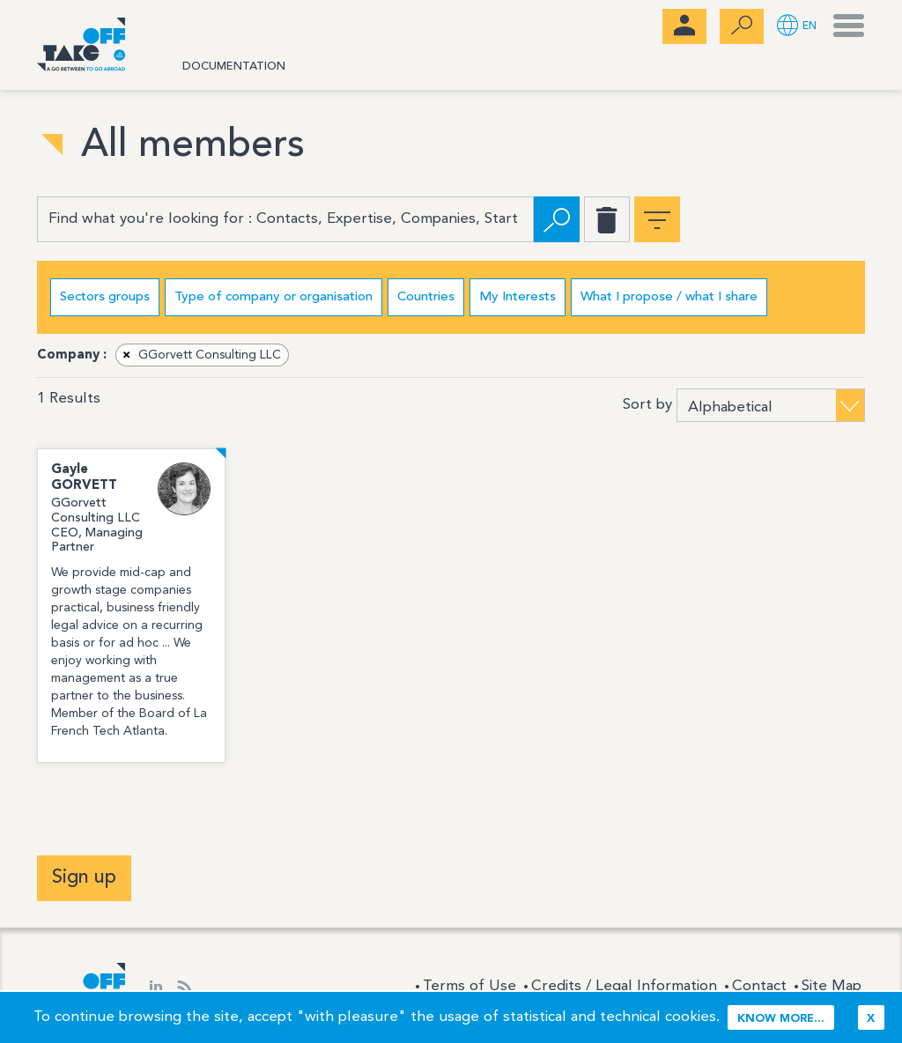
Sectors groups (105, 297)
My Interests (517, 297)
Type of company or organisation (273, 297)
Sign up (84, 877)
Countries (426, 297)
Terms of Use (469, 986)
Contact (759, 986)
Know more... (780, 1019)
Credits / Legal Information (624, 986)
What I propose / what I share (669, 297)
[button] (797, 26)
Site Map (831, 986)
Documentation (233, 66)
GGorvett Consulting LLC (199, 355)
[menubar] (684, 26)
